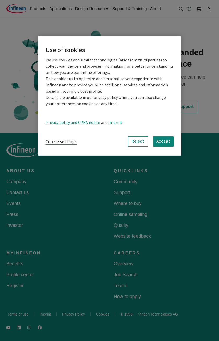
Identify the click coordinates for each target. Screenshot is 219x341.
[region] (109, 96)
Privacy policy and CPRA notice (73, 122)
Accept (163, 141)
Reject (138, 141)
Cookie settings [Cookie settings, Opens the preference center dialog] (61, 142)
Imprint (115, 122)
